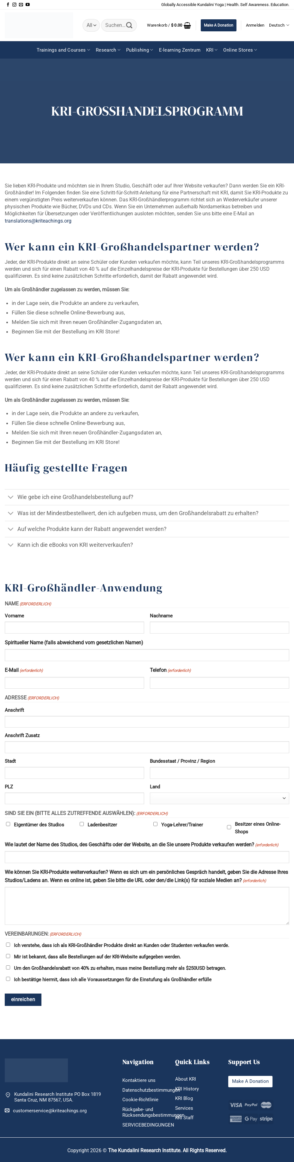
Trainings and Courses (63, 50)
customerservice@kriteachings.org (46, 1111)
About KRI (185, 1079)
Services (184, 1108)
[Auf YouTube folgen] (28, 5)
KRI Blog (184, 1098)
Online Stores (240, 50)
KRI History (187, 1089)
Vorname (14, 616)
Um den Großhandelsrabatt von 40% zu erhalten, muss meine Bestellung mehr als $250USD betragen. (120, 968)
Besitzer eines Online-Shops (257, 828)
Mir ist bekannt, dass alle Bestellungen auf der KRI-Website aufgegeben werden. (97, 957)
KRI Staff (184, 1118)
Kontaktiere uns (139, 1080)
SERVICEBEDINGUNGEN (148, 1125)
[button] (169, 25)
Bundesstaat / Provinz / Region (182, 761)
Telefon (170, 670)
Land (155, 787)
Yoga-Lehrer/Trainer (182, 825)
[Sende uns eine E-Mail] (21, 5)
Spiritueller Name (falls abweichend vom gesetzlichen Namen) (74, 643)
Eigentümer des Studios (39, 825)
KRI (211, 50)
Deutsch (279, 25)
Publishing (139, 50)
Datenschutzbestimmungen (151, 1090)
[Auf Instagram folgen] (14, 5)
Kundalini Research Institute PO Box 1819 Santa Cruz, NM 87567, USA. (57, 1097)
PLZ (9, 787)
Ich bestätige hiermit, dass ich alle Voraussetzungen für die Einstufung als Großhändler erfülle (112, 979)
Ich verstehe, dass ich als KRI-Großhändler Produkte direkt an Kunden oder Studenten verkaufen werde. (121, 945)
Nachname (161, 616)
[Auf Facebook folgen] (8, 5)
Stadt (10, 761)
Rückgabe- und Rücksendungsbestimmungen (153, 1112)
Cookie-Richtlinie (140, 1099)
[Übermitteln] (129, 25)
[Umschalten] (11, 498)
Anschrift (14, 710)
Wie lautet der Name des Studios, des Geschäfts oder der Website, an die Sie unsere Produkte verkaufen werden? (142, 845)
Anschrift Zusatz (22, 735)
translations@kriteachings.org (38, 221)
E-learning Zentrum (179, 50)
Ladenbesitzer (102, 825)
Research (108, 50)
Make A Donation (218, 25)
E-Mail (24, 670)
